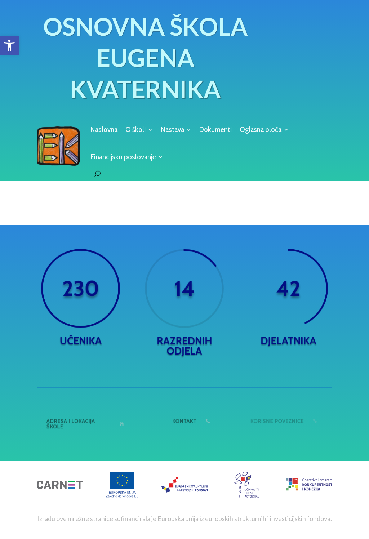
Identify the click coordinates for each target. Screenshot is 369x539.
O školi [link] (135, 130)
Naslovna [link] (103, 130)
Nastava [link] (172, 130)
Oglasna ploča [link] (260, 130)
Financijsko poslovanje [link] (123, 157)
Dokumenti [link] (215, 130)
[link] (9, 45)
